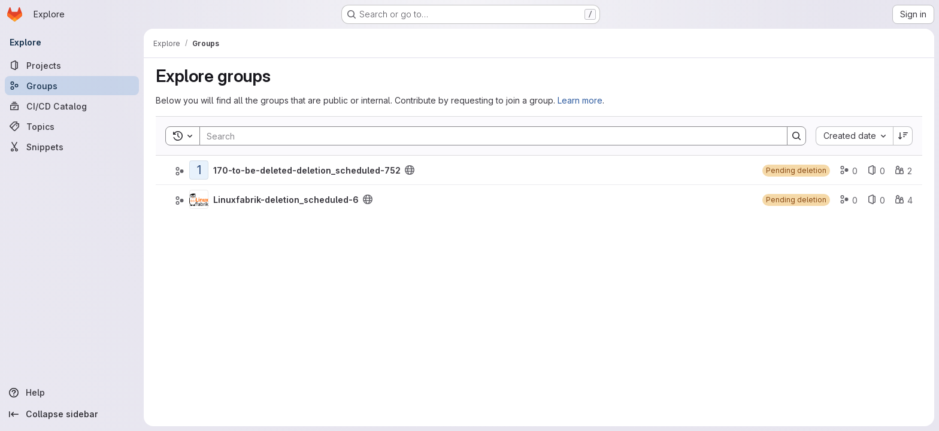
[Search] (487, 136)
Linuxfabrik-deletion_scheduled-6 (286, 200)
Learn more (580, 100)
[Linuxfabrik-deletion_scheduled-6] (198, 199)
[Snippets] (72, 146)
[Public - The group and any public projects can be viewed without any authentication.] (409, 170)
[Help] (72, 392)
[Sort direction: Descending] (903, 135)
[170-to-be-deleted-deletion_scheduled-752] (198, 170)
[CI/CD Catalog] (72, 106)
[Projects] (72, 65)
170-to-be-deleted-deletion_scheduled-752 (307, 170)
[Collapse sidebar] (72, 414)
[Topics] (72, 126)
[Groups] (72, 85)
